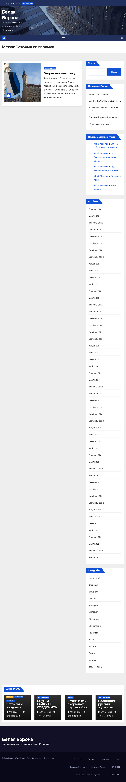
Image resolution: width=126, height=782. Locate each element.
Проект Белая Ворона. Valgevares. (88, 775)
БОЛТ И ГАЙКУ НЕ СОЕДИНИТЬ (105, 101)
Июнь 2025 (94, 277)
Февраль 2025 (96, 305)
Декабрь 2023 (95, 400)
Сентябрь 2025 (96, 257)
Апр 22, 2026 (15, 712)
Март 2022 (94, 544)
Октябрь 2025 (95, 250)
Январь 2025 (95, 311)
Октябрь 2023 (95, 414)
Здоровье (93, 585)
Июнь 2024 (94, 359)
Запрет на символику (59, 73)
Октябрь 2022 (95, 496)
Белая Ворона (17, 739)
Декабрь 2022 (95, 482)
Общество (94, 619)
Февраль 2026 (96, 223)
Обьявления (95, 626)
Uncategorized (50, 68)
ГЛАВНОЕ (116, 767)
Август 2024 (95, 346)
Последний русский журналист (104, 117)
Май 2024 (93, 366)
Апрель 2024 (95, 373)
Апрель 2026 (95, 209)
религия (92, 646)
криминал (93, 592)
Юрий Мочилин (68, 78)
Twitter (91, 759)
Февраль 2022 (96, 550)
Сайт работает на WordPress (14, 758)
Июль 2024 (94, 352)
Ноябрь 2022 (95, 489)
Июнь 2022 (94, 523)
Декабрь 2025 (95, 236)
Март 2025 (94, 298)
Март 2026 (94, 216)
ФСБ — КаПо (95, 667)
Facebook (78, 759)
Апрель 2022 (95, 537)
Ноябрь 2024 (95, 325)
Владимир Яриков (98, 767)
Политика (93, 633)
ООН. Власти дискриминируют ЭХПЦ (105, 157)
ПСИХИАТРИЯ (114, 775)
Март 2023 (94, 462)
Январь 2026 (95, 229)
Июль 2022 (94, 516)
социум (92, 660)
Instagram (105, 759)
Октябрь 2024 (95, 332)
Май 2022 (93, 530)
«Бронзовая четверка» (100, 124)
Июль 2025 (94, 270)
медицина (93, 605)
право (91, 639)
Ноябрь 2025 (95, 243)
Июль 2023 (94, 434)
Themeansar (49, 758)
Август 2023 (95, 428)
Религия (92, 653)
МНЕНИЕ (93, 612)
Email (118, 759)
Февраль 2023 (96, 468)
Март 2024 (94, 380)
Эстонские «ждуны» (98, 94)
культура (93, 598)
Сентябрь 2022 (96, 503)
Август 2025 (95, 264)
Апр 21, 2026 (45, 712)
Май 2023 (93, 448)
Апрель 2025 (95, 291)
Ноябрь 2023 (95, 407)
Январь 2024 (95, 393)
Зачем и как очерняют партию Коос (78, 704)
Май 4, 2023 (52, 78)
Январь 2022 (95, 557)
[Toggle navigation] (63, 38)
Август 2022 (95, 509)
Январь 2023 (95, 475)
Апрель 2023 (95, 455)
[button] (122, 38)
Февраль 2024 (96, 387)
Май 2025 (93, 284)
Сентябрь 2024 (96, 339)
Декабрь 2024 (95, 318)
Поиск (91, 63)
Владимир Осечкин (77, 767)
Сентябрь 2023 (96, 421)
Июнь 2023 (94, 441)
